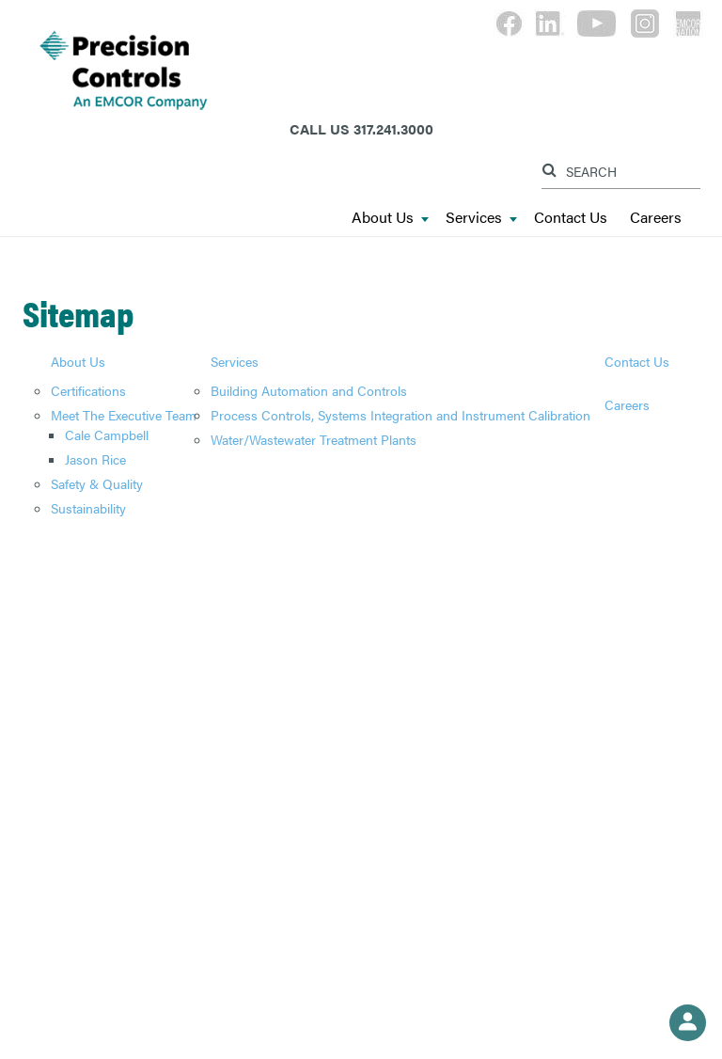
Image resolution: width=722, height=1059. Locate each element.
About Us (390, 218)
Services (481, 218)
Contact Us (570, 218)
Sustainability (88, 507)
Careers (656, 218)
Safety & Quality (97, 483)
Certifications (88, 390)
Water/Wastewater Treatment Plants (313, 439)
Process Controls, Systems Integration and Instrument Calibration (400, 414)
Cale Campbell (107, 434)
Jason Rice (95, 459)
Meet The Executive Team (123, 414)
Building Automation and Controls (309, 390)
